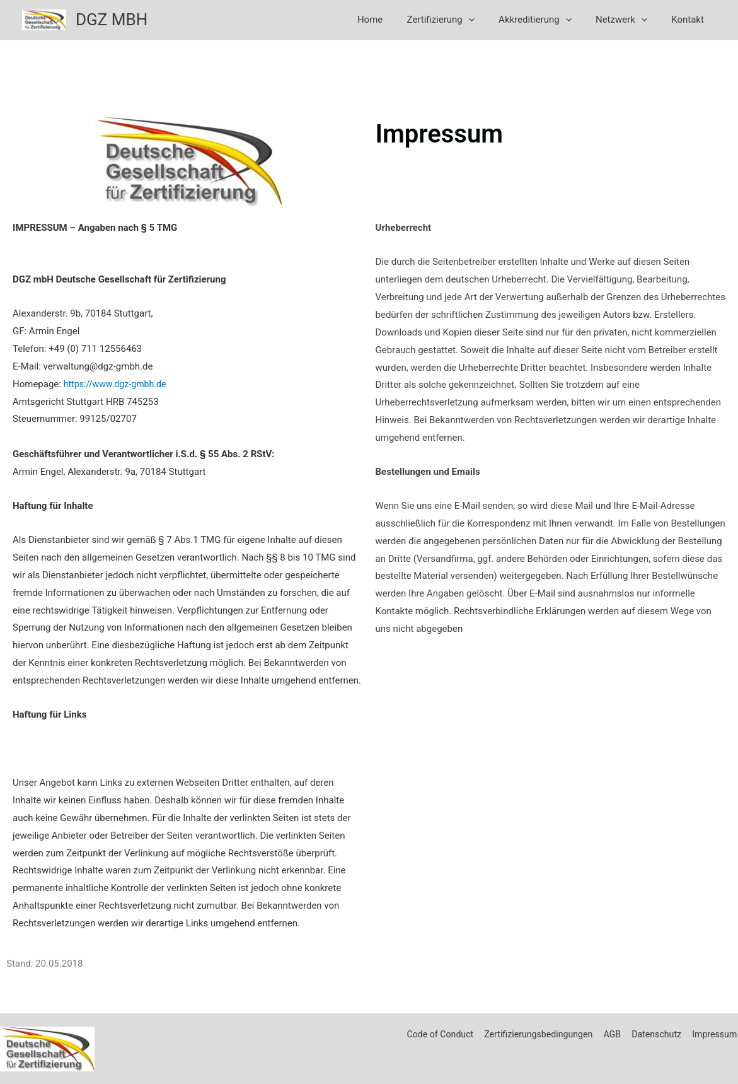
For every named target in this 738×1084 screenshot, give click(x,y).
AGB (610, 1034)
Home (393, 19)
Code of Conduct (431, 1034)
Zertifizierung (459, 20)
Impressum (714, 1034)
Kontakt (690, 19)
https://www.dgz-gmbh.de (118, 383)
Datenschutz (654, 1034)
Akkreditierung (548, 20)
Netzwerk (629, 20)
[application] (487, 20)
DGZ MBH (111, 19)
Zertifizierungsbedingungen (533, 1034)
